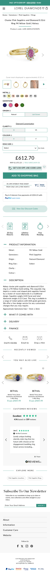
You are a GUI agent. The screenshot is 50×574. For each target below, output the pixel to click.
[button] (6, 440)
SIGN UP (41, 505)
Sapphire (4, 105)
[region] (25, 440)
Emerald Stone (22, 105)
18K (17, 96)
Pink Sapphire (10, 105)
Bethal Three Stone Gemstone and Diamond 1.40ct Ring (14, 396)
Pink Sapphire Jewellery (16, 478)
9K (4, 96)
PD (35, 96)
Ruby (16, 105)
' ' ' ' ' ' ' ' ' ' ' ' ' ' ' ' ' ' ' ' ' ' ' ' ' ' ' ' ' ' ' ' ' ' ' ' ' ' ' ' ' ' (20, 148)
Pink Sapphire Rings (35, 478)
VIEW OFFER (31, 3)
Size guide (41, 148)
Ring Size (7, 144)
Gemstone (8, 101)
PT (31, 96)
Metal (5, 92)
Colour (6, 135)
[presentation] (7, 56)
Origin (6, 111)
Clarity (6, 126)
